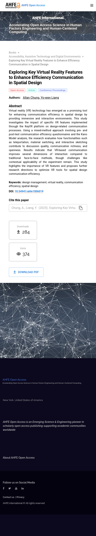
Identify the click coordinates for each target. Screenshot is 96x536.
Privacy (20, 497)
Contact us (8, 497)
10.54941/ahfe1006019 (29, 191)
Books (12, 52)
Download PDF (26, 272)
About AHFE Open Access (19, 457)
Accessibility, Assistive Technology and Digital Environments (45, 56)
